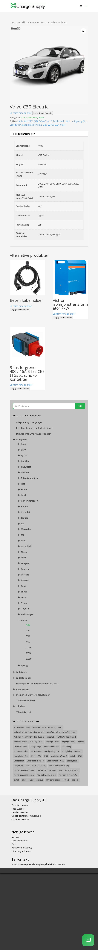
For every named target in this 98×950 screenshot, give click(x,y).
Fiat (23, 483)
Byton (24, 455)
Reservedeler (22, 689)
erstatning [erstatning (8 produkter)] (66, 746)
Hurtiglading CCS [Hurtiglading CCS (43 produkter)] (51, 751)
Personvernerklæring (21, 847)
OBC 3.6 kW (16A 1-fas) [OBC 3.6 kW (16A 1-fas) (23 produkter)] (59, 765)
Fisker (24, 489)
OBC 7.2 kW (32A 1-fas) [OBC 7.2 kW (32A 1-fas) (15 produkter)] (69, 770)
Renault (25, 580)
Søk (80, 406)
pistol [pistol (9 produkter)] (16, 780)
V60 (28, 636)
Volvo (41, 22)
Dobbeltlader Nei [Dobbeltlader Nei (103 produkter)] (51, 746)
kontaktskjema (24, 864)
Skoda (24, 591)
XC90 (28, 658)
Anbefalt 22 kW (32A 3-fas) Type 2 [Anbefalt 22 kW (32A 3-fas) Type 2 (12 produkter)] (28, 741)
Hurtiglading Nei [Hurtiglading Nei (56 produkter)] (21, 756)
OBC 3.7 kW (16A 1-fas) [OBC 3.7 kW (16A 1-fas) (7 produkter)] (24, 770)
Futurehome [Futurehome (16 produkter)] (36, 751)
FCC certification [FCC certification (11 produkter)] (21, 751)
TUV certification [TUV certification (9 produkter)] (53, 780)
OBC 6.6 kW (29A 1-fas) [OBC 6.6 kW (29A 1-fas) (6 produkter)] (46, 770)
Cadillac (25, 461)
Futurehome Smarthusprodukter (33, 433)
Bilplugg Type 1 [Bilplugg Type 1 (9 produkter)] (52, 741)
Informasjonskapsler (21, 851)
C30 (47, 22)
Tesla (24, 603)
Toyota (25, 608)
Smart (24, 597)
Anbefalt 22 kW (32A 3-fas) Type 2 (35, 121)
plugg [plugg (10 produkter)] (31, 780)
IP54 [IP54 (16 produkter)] (39, 756)
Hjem (12, 22)
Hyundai (25, 512)
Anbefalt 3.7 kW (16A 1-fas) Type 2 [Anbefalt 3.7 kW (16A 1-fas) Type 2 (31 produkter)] (29, 732)
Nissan (24, 552)
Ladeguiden (32, 22)
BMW (23, 449)
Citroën (25, 472)
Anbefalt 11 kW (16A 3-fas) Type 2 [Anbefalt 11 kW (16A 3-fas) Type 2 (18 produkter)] (61, 737)
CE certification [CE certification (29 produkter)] (20, 746)
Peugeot (25, 563)
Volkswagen (27, 614)
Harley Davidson (29, 500)
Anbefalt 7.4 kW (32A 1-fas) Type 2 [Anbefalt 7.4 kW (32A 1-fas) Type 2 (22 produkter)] (29, 737)
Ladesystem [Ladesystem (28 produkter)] (72, 761)
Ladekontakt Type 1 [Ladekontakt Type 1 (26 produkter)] (35, 761)
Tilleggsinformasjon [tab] (24, 133)
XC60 (28, 653)
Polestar (25, 569)
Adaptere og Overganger (29, 422)
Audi (23, 444)
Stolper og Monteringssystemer (33, 694)
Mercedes (26, 529)
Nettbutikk (20, 22)
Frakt (13, 844)
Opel (23, 557)
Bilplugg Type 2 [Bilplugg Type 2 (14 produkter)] (68, 741)
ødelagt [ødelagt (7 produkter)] (75, 780)
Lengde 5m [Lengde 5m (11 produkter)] (18, 765)
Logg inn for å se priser (21, 112)
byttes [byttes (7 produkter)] (81, 741)
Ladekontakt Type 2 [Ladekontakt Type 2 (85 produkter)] (55, 761)
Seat (23, 586)
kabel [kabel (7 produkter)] (72, 756)
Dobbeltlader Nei (61, 121)
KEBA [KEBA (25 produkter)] (80, 756)
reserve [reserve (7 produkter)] (40, 780)
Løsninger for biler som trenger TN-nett (37, 683)
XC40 (28, 647)
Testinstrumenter (25, 700)
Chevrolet (26, 466)
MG (22, 534)
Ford (23, 495)
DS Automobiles (29, 478)
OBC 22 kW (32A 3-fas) (54, 124)
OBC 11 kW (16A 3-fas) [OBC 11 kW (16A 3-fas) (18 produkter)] (46, 775)
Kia (22, 523)
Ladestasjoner (23, 677)
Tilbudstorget (23, 712)
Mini (23, 540)
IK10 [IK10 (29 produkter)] (33, 756)
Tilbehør (20, 706)
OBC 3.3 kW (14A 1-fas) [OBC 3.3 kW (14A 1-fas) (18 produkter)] (36, 765)
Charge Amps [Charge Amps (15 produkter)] (35, 746)
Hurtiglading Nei (78, 121)
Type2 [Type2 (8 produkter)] (66, 780)
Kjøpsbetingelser (19, 840)
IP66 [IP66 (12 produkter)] (46, 756)
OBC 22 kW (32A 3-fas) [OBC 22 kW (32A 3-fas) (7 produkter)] (68, 775)
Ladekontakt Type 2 (32, 124)
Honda (24, 506)
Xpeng (24, 665)
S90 (28, 630)
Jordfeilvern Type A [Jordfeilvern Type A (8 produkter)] (59, 756)
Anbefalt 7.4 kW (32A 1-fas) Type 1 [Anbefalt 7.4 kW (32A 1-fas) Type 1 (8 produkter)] (61, 732)
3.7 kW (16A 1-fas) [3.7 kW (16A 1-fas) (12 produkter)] (22, 727)
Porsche (25, 574)
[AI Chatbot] (88, 940)
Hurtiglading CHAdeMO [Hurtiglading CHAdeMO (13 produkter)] (71, 751)
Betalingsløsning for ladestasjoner (34, 428)
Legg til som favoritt (43, 113)
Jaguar (24, 517)
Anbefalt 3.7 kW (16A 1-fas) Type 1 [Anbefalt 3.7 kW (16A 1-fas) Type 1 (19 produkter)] (47, 727)
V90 (28, 641)
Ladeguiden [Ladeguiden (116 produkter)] (19, 761)
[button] (83, 31)
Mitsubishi (26, 546)
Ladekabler (22, 672)
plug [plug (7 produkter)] (24, 780)
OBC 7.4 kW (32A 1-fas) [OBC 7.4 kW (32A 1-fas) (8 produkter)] (24, 775)
